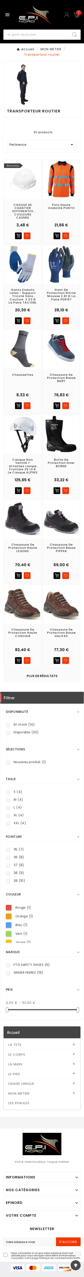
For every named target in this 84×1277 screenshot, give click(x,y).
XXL (20, 823)
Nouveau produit (30, 762)
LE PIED (14, 1074)
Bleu (21, 925)
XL (19, 815)
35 (19, 849)
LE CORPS (16, 1054)
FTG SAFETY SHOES (32, 964)
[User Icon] (67, 14)
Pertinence (42, 144)
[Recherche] (36, 34)
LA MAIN (15, 1064)
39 (19, 880)
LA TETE (15, 1044)
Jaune (23, 942)
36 (19, 857)
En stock (24, 724)
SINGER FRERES (28, 972)
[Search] (74, 34)
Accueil (13, 1032)
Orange (24, 916)
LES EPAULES (19, 1103)
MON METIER (19, 1093)
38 (19, 873)
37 (19, 865)
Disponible (26, 732)
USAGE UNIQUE (21, 1083)
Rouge (23, 907)
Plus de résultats (42, 676)
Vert (21, 933)
